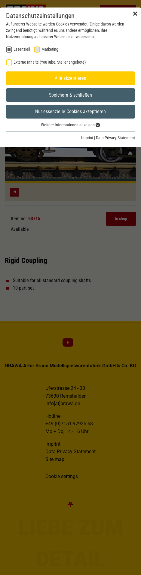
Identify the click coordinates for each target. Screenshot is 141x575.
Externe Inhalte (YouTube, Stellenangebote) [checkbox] (50, 62)
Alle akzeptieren (70, 78)
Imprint (87, 137)
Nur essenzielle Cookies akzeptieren (70, 111)
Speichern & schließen (70, 95)
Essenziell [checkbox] (22, 49)
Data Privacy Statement (115, 137)
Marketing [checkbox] (49, 49)
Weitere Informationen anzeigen (70, 124)
